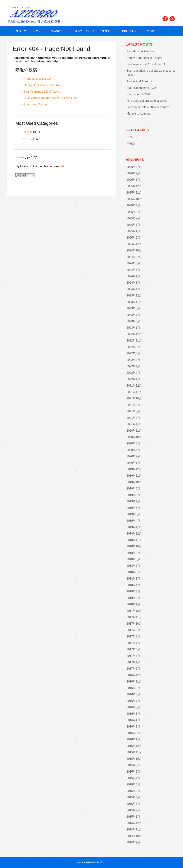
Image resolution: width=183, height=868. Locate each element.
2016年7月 (133, 700)
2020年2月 (133, 456)
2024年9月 (133, 256)
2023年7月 (133, 314)
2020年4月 (133, 449)
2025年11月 (134, 192)
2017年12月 (134, 610)
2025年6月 (133, 224)
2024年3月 (133, 282)
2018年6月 (133, 572)
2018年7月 (133, 565)
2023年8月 (133, 308)
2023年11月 (134, 301)
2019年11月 (134, 475)
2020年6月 (133, 443)
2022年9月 (133, 346)
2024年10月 (134, 250)
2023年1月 (133, 327)
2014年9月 (133, 842)
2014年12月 (134, 823)
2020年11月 (134, 430)
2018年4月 (133, 585)
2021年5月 (133, 404)
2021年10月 (134, 398)
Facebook (165, 18)
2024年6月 (133, 269)
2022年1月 (133, 379)
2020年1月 (133, 462)
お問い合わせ (130, 31)
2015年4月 (133, 797)
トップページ (18, 31)
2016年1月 (133, 739)
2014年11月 (134, 829)
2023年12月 (134, 295)
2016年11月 (134, 681)
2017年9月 (133, 630)
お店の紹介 (59, 31)
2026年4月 (133, 166)
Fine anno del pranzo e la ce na (147, 100)
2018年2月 (133, 597)
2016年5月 (133, 713)
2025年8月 (133, 211)
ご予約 (150, 31)
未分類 (28, 132)
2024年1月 (133, 289)
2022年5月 (133, 359)
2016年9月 (133, 687)
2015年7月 (133, 778)
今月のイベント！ (85, 31)
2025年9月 (133, 205)
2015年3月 (133, 803)
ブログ (108, 31)
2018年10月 (134, 546)
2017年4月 (133, 662)
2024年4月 (133, 276)
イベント (29, 138)
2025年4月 (133, 231)
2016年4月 (133, 720)
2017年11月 (134, 617)
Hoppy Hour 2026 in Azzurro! (42, 85)
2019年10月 (134, 482)
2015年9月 (133, 765)
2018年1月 (133, 604)
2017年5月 (133, 655)
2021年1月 (133, 424)
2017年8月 (133, 636)
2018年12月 (134, 533)
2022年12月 (134, 334)
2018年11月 (134, 539)
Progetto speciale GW (38, 78)
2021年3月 (133, 411)
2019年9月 (133, 488)
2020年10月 (134, 437)
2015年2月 (133, 810)
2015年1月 (133, 816)
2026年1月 (133, 179)
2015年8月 (133, 771)
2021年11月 (134, 392)
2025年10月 (134, 199)
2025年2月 (133, 237)
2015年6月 (133, 784)
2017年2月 (133, 668)
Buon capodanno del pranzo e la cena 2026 (51, 98)
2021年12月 (134, 385)
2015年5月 (133, 790)
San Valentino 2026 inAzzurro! (43, 91)
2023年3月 (133, 321)
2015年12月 (134, 745)
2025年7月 (133, 218)
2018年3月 (133, 591)
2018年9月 (133, 552)
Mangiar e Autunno (138, 113)
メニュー (38, 31)
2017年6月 (133, 649)
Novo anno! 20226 (138, 94)
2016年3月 (133, 726)
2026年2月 (133, 173)
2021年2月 (133, 417)
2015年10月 (134, 758)
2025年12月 (134, 186)
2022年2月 (133, 372)
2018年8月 (133, 559)
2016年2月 (133, 733)
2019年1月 (133, 527)
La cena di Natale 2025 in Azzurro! (148, 107)
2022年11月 (134, 340)
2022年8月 (133, 353)
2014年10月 (134, 835)
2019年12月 (134, 469)
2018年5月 (133, 578)
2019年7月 (133, 501)
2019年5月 (133, 514)
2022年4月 (133, 366)
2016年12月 (134, 675)
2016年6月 (133, 707)
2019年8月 (133, 494)
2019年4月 (133, 520)
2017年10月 (134, 623)
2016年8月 (133, 694)
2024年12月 (134, 244)
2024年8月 (133, 263)
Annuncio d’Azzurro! (36, 104)
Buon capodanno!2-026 (141, 87)
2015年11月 (134, 752)
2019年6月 (133, 507)
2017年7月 (133, 642)
